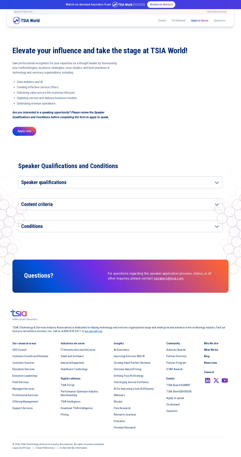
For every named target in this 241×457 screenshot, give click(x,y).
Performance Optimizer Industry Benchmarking (79, 393)
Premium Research (125, 427)
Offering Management (25, 401)
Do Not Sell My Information (73, 448)
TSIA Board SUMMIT (178, 385)
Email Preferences (45, 448)
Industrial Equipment (72, 362)
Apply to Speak (199, 20)
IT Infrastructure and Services (78, 349)
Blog (207, 356)
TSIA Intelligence (71, 401)
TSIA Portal (67, 385)
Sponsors (219, 20)
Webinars (119, 395)
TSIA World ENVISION (178, 391)
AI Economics (121, 349)
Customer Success (23, 362)
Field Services (20, 382)
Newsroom (210, 362)
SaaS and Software (72, 356)
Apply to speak (175, 398)
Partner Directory (176, 356)
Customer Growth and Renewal (30, 356)
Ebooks (118, 401)
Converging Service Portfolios (131, 382)
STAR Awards (174, 369)
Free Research (122, 408)
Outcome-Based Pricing (127, 369)
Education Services (23, 369)
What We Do (211, 349)
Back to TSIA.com (23, 11)
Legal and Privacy (21, 448)
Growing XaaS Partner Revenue (132, 362)
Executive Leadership (24, 375)
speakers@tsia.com (168, 278)
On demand (173, 404)
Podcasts (119, 421)
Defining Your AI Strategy (128, 375)
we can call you (93, 331)
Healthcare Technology (74, 369)
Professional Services (25, 395)
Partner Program (176, 362)
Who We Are (211, 343)
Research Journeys (125, 414)
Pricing (65, 414)
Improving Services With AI (129, 356)
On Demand (178, 20)
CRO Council (19, 349)
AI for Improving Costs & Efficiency (134, 388)
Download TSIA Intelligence (77, 408)
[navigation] (26, 20)
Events (162, 20)
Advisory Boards (176, 349)
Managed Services (23, 388)
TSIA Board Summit (217, 11)
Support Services (22, 408)
